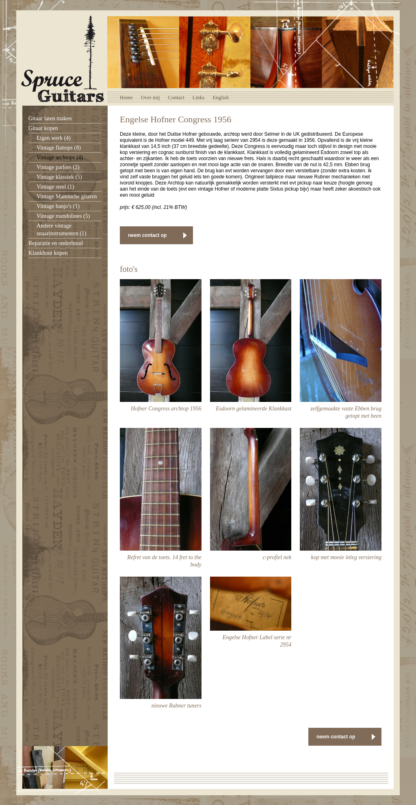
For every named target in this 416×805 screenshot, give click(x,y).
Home (126, 97)
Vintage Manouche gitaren (67, 196)
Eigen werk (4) (54, 138)
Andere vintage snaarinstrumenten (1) (61, 230)
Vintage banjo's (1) (58, 206)
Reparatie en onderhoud (55, 243)
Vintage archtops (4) (60, 157)
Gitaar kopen (43, 128)
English (220, 97)
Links (199, 97)
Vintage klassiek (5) (59, 177)
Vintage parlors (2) (58, 167)
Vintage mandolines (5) (63, 216)
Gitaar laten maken (50, 118)
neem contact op (147, 235)
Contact (176, 97)
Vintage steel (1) (55, 187)
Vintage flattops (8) (59, 148)
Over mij (150, 97)
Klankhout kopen (48, 253)
